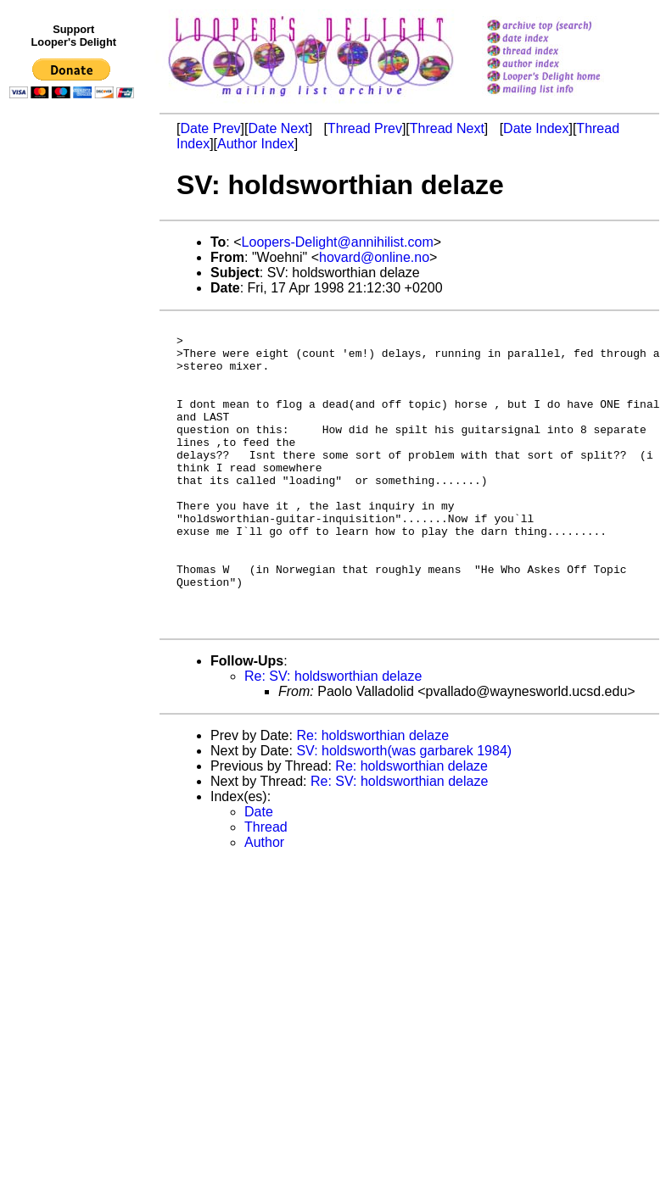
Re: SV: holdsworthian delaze (333, 737)
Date (258, 873)
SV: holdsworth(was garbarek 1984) (404, 812)
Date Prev (210, 128)
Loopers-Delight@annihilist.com (338, 242)
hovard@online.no (374, 257)
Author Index (255, 143)
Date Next (278, 128)
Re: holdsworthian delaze (372, 796)
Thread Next (447, 128)
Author (264, 903)
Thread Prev (364, 128)
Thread (266, 888)
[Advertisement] (75, 455)
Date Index (535, 128)
